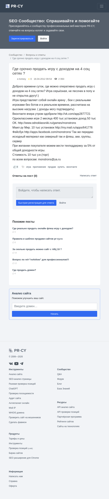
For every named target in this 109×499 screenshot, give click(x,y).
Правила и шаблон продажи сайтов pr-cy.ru (38, 238)
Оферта (13, 486)
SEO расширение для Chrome (24, 458)
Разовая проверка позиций (22, 384)
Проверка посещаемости (21, 393)
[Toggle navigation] (101, 6)
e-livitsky (21, 79)
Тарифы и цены (17, 438)
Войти (43, 38)
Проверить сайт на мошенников (25, 417)
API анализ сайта (66, 407)
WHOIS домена (16, 412)
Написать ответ (88, 175)
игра (28, 167)
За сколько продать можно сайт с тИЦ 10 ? (37, 249)
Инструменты (15, 443)
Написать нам (16, 476)
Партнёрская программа (69, 417)
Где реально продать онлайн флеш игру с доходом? (43, 228)
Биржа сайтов (16, 453)
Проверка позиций (21, 448)
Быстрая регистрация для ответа (36, 202)
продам (52, 167)
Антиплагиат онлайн (19, 403)
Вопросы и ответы (35, 55)
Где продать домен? (24, 270)
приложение (39, 167)
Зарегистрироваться (22, 38)
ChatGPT (13, 388)
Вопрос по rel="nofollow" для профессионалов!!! (41, 259)
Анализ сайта (21, 293)
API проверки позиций (68, 412)
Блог (59, 384)
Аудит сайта (15, 398)
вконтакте (71, 167)
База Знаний (63, 388)
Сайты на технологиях (68, 426)
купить (61, 167)
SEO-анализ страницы (20, 379)
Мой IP (12, 408)
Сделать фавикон (18, 422)
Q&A (59, 374)
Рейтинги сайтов (65, 421)
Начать (54, 313)
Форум (60, 379)
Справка (13, 481)
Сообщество (16, 55)
